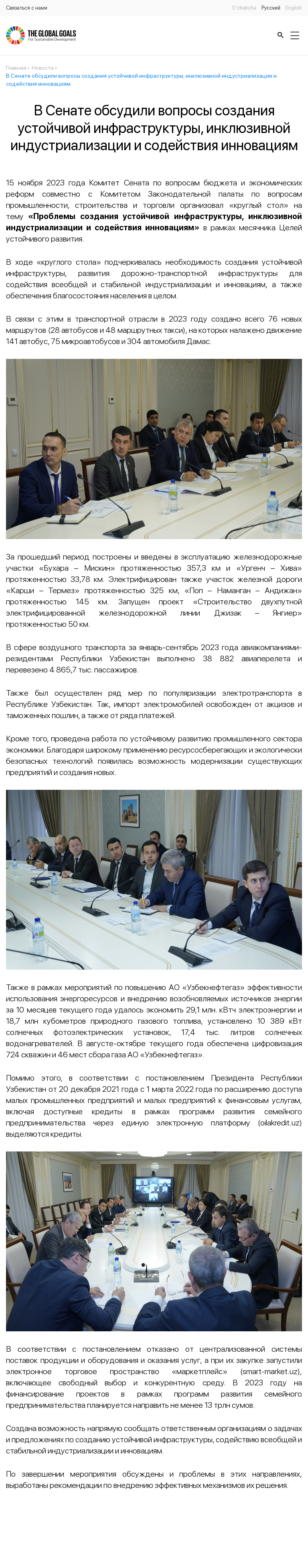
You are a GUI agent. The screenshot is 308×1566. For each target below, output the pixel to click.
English (294, 8)
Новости (43, 67)
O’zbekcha (244, 8)
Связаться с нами (26, 8)
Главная (16, 67)
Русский (270, 8)
